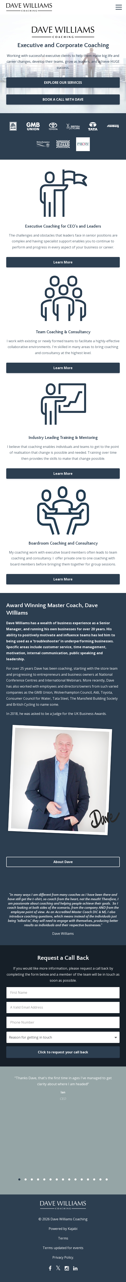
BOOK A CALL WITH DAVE (63, 99)
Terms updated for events (63, 1248)
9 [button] (69, 1179)
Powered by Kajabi (63, 1228)
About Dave (63, 862)
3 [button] (32, 1179)
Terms (63, 1238)
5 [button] (44, 1179)
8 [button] (63, 1179)
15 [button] (107, 1179)
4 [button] (38, 1179)
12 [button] (88, 1179)
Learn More (63, 262)
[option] (63, 1088)
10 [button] (75, 1179)
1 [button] (19, 1179)
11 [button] (82, 1179)
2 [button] (26, 1179)
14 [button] (100, 1179)
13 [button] (94, 1179)
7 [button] (57, 1179)
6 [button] (50, 1179)
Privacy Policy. (63, 1257)
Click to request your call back (63, 1052)
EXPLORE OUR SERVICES (63, 82)
